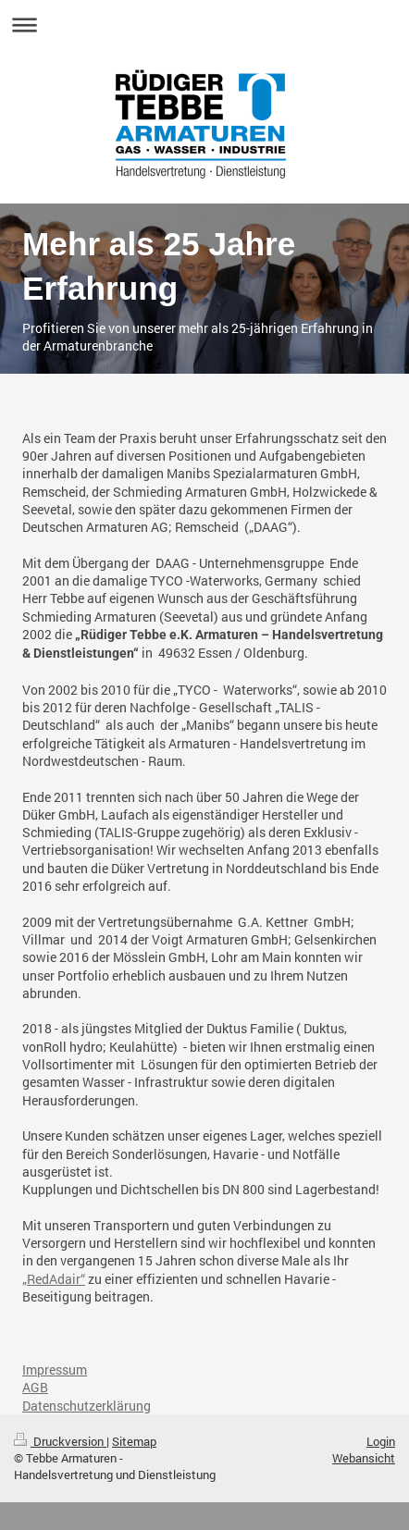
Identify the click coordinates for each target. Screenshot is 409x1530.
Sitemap (134, 1441)
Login (380, 1441)
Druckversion (60, 1441)
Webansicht (363, 1458)
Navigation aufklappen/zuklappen (204, 24)
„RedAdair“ (53, 1279)
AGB (35, 1387)
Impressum (54, 1369)
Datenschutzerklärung (86, 1405)
